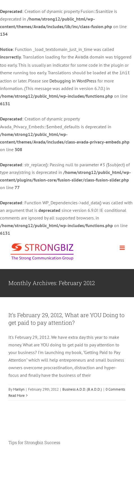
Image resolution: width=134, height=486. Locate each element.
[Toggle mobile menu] (123, 247)
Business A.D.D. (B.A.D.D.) (82, 388)
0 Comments (115, 388)
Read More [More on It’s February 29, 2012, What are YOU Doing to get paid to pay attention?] (16, 394)
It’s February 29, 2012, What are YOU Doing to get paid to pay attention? (66, 317)
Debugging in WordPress (72, 79)
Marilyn (18, 388)
